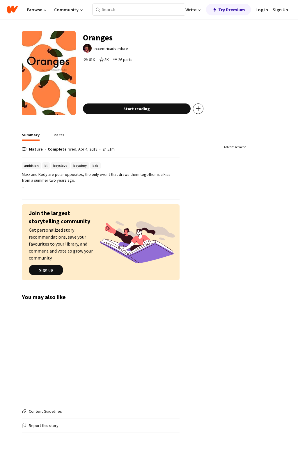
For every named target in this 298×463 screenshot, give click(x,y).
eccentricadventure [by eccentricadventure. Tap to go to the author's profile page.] (110, 48)
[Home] (12, 10)
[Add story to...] (198, 108)
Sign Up (280, 9)
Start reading (136, 108)
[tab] (31, 137)
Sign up (46, 270)
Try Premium (228, 9)
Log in (262, 9)
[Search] (98, 9)
